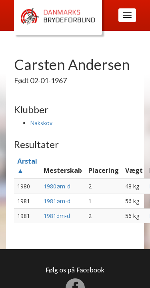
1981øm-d (57, 201)
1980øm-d (57, 186)
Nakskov (41, 123)
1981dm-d (57, 216)
